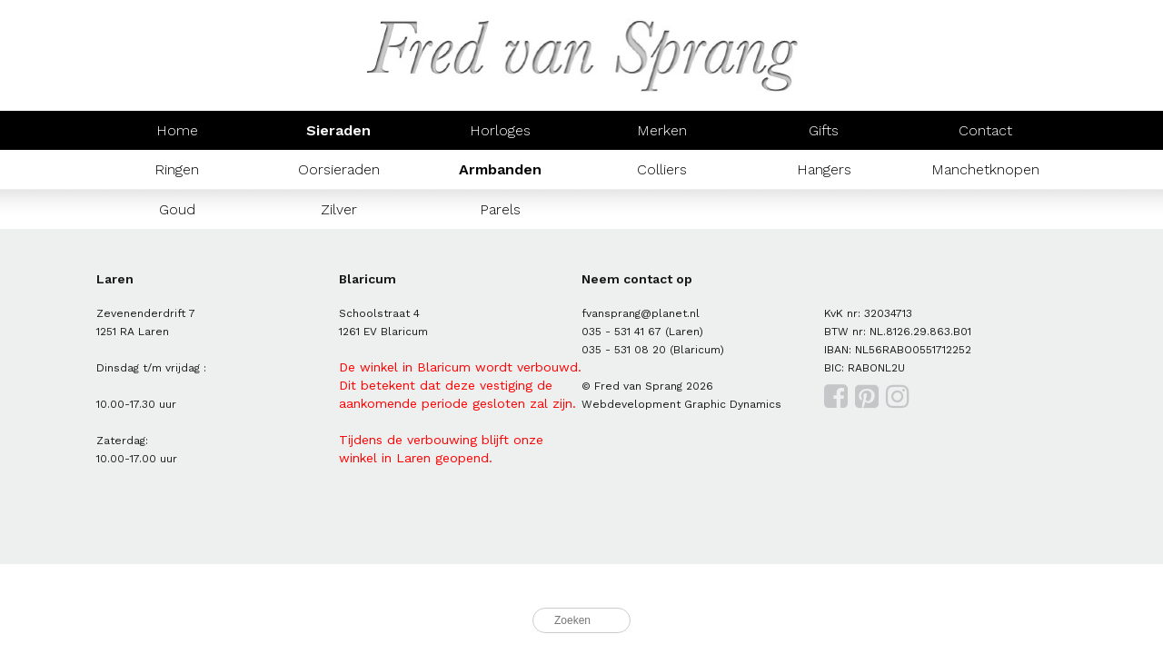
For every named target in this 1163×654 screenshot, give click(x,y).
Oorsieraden (339, 169)
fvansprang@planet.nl (641, 313)
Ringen (176, 169)
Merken (662, 130)
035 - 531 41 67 (621, 331)
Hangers (824, 169)
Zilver (339, 209)
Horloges (500, 130)
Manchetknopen (985, 169)
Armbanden (500, 169)
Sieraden (338, 130)
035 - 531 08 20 (624, 349)
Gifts (824, 130)
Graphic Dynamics (732, 404)
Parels (500, 209)
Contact (985, 130)
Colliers (662, 169)
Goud (177, 209)
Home (177, 130)
